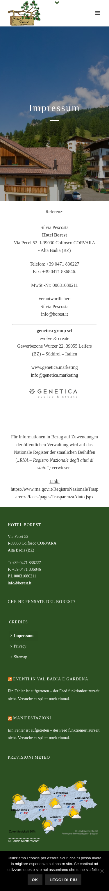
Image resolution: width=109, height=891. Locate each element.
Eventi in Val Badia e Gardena (50, 679)
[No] (102, 871)
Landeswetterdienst (25, 841)
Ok (35, 880)
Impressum (21, 636)
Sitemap (18, 657)
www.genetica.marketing (54, 367)
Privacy (18, 646)
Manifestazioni (32, 718)
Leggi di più (63, 880)
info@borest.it (54, 314)
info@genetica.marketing (54, 375)
